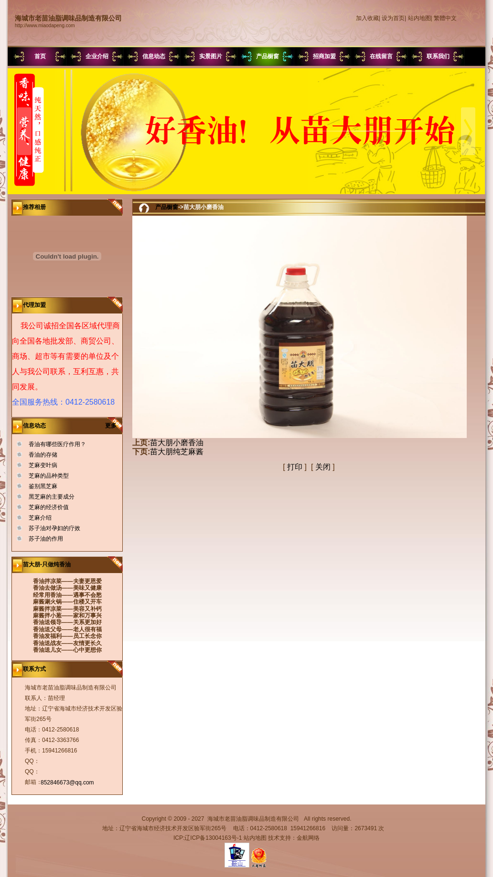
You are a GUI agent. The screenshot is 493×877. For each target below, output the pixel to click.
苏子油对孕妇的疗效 (54, 528)
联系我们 (438, 56)
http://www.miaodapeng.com (45, 25)
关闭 (323, 467)
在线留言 (381, 56)
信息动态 (153, 56)
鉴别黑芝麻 (43, 486)
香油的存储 (43, 454)
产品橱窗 (267, 56)
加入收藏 (367, 18)
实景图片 (210, 56)
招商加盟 (324, 56)
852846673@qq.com (67, 782)
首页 (40, 56)
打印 (294, 467)
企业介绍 (97, 56)
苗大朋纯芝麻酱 (177, 452)
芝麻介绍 (40, 517)
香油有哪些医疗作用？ (57, 444)
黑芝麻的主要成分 (52, 496)
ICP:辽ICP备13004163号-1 (207, 838)
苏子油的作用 (46, 538)
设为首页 (393, 18)
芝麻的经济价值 (49, 507)
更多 (114, 425)
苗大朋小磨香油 (177, 442)
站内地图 (419, 18)
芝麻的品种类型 (49, 475)
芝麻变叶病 (43, 465)
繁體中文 (445, 18)
